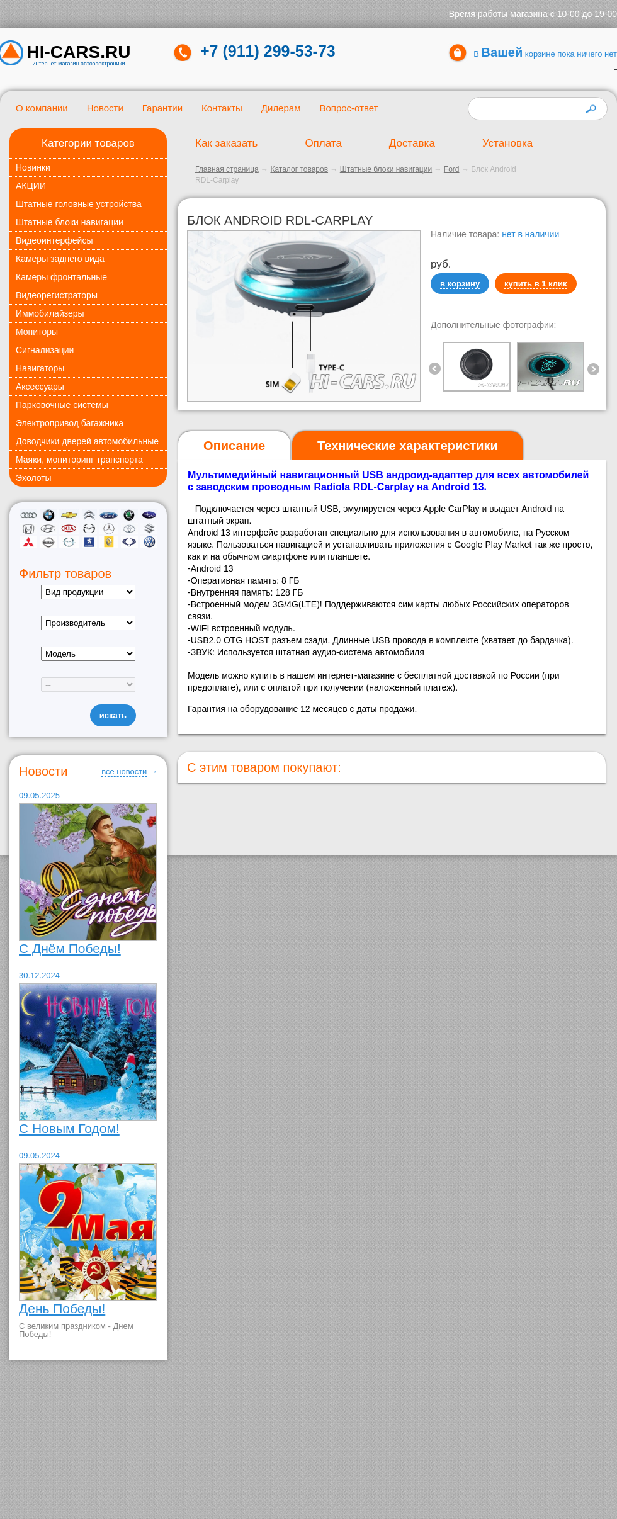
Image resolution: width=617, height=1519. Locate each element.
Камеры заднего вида (60, 259)
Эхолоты (34, 478)
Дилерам (281, 108)
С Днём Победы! (70, 948)
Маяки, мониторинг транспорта (79, 460)
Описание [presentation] (234, 446)
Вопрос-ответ (348, 108)
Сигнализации (45, 350)
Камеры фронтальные (61, 277)
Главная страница (227, 169)
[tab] (234, 446)
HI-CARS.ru (79, 52)
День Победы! (62, 1308)
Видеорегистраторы (57, 295)
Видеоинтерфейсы (54, 240)
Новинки (33, 167)
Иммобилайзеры (50, 313)
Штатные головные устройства (79, 204)
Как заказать (226, 143)
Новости (105, 108)
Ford (452, 169)
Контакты (221, 108)
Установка (507, 143)
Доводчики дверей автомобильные (87, 441)
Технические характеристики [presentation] (407, 446)
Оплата (323, 143)
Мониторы (37, 332)
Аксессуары (40, 386)
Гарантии (162, 108)
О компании (42, 108)
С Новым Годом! (69, 1128)
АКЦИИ (31, 186)
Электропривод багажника (69, 423)
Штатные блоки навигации (69, 222)
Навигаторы (40, 368)
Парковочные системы (62, 405)
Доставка (412, 143)
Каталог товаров (299, 169)
